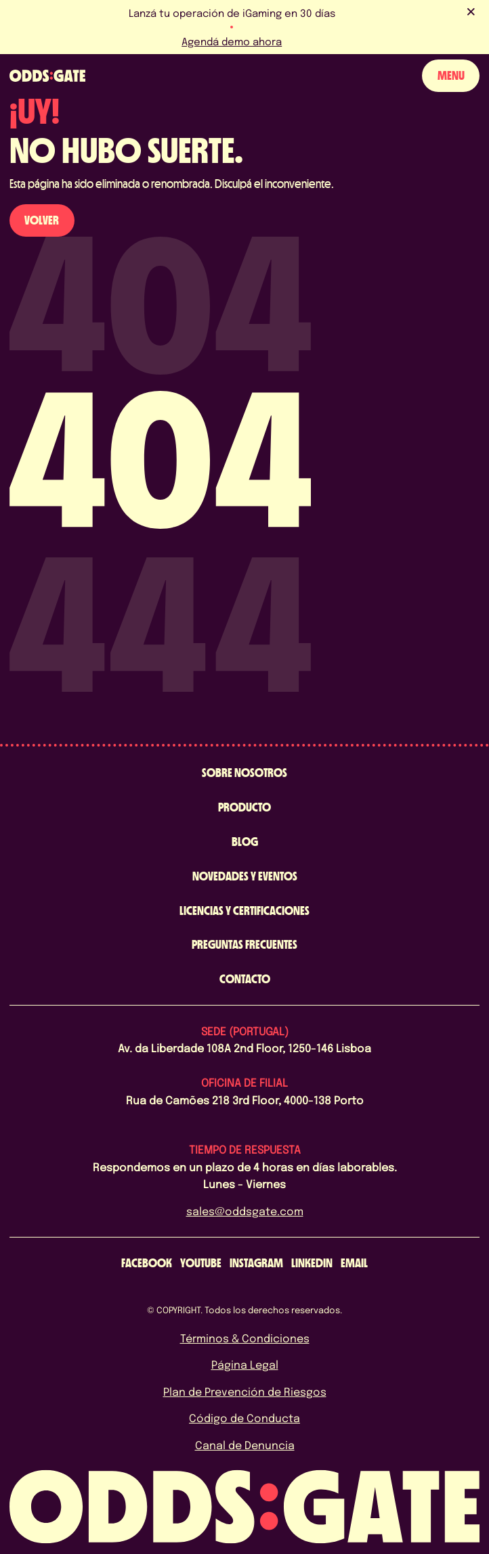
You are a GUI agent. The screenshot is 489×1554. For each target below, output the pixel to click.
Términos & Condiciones (245, 1338)
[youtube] (200, 1262)
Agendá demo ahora (232, 41)
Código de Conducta (244, 1418)
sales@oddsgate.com (244, 1211)
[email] (354, 1262)
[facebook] (146, 1262)
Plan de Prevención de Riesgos (244, 1391)
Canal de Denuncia (245, 1445)
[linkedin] (312, 1262)
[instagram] (256, 1262)
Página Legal (244, 1364)
